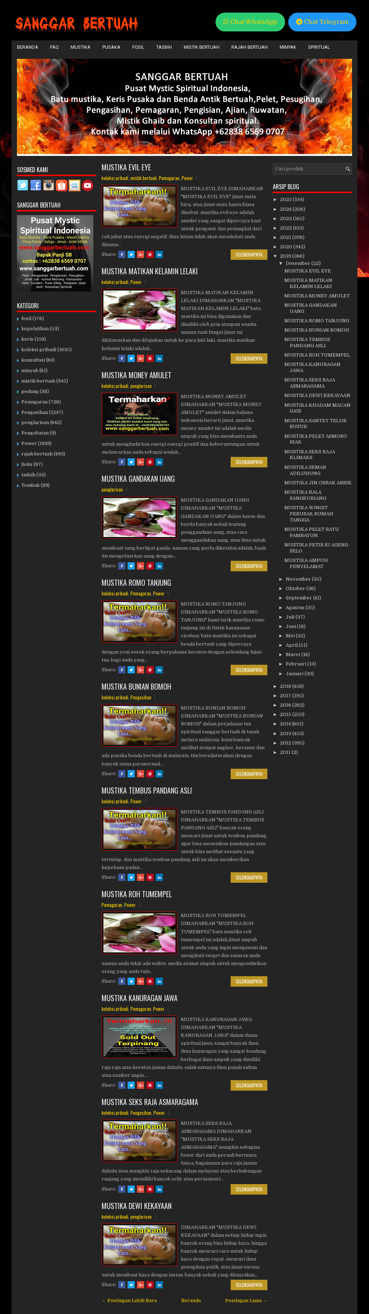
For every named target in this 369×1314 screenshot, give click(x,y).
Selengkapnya (249, 254)
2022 (286, 228)
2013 (286, 733)
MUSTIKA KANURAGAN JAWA (140, 998)
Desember (298, 263)
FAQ (54, 47)
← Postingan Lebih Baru (129, 1300)
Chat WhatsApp (250, 21)
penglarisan (141, 385)
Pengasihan (140, 697)
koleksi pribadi (115, 178)
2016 (286, 705)
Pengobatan (35, 433)
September (299, 598)
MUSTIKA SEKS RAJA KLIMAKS (309, 454)
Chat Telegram (322, 21)
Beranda (27, 47)
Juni (291, 626)
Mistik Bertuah (201, 47)
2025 (286, 199)
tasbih (28, 474)
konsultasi (33, 360)
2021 (286, 237)
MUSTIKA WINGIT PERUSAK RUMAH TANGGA (308, 514)
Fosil (138, 47)
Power (187, 178)
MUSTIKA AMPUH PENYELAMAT (306, 563)
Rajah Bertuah (249, 47)
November (299, 579)
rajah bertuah (37, 454)
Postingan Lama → (246, 1300)
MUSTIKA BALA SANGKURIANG (305, 495)
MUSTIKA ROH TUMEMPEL (137, 894)
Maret (293, 654)
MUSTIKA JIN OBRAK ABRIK (318, 482)
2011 (286, 752)
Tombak (30, 485)
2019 (286, 256)
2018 (286, 686)
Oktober (296, 588)
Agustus (296, 607)
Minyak (288, 47)
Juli (290, 617)
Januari (295, 673)
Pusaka (111, 47)
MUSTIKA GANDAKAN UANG (138, 479)
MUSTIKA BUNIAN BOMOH (136, 686)
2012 (286, 743)
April (292, 645)
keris (27, 339)
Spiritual (319, 47)
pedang (30, 391)
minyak (29, 370)
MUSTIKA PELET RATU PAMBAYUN (311, 532)
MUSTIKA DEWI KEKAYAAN (137, 1206)
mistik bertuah (143, 178)
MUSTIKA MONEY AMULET (137, 375)
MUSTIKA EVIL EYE (126, 167)
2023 (286, 218)
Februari (296, 664)
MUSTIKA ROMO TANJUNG (136, 582)
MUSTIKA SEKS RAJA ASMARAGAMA (150, 1102)
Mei (291, 635)
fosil (26, 318)
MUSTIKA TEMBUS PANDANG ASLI (147, 790)
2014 (286, 723)
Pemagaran (169, 178)
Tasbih (164, 47)
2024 (286, 209)
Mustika (80, 47)
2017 (286, 695)
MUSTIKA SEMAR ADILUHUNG (305, 470)
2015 (286, 714)
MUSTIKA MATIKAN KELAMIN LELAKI (150, 271)
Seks (26, 464)
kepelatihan (35, 328)
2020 (286, 246)
